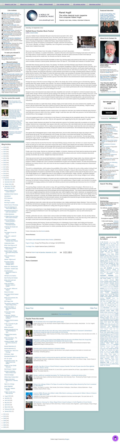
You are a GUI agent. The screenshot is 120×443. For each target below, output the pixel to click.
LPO (112, 306)
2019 (4, 162)
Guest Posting (107, 296)
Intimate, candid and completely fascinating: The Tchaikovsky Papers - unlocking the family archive (59, 375)
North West (109, 316)
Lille (105, 305)
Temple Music (112, 348)
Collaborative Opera (9, 243)
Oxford (102, 325)
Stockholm (102, 346)
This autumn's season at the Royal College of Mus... (11, 304)
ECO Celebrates (8, 198)
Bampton (102, 248)
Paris (109, 326)
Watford (112, 358)
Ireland (107, 299)
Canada (107, 266)
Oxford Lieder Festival (109, 325)
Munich (117, 307)
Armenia (106, 246)
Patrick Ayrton (110, 165)
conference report (104, 277)
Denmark (112, 280)
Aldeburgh (102, 244)
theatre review (114, 352)
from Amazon (108, 205)
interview (102, 299)
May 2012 (7, 402)
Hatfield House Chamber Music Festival (10, 248)
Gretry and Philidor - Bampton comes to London (9, 285)
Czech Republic (115, 278)
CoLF (117, 272)
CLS (105, 272)
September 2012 (9, 186)
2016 (4, 169)
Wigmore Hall (104, 362)
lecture (105, 302)
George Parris (110, 150)
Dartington (106, 280)
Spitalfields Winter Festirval (11, 194)
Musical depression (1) (10, 348)
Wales (101, 358)
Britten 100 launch (8, 327)
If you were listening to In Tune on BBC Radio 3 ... (11, 207)
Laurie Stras (105, 170)
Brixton (105, 258)
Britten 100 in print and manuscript (10, 281)
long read (108, 306)
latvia (117, 301)
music (114, 309)
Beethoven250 (109, 252)
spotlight (115, 344)
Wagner (116, 356)
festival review (107, 288)
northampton (115, 316)
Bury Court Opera (104, 259)
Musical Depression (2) (10, 346)
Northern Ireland (104, 317)
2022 (4, 156)
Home (62, 308)
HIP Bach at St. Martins (10, 275)
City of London (111, 270)
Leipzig (101, 303)
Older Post (93, 308)
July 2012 (7, 398)
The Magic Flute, (30, 246)
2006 (4, 425)
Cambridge (102, 266)
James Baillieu (109, 126)
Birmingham (103, 254)
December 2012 (9, 179)
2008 (4, 420)
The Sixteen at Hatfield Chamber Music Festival (11, 240)
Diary (5, 230)
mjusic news (112, 307)
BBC (106, 251)
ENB (109, 284)
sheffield (102, 340)
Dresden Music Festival (110, 281)
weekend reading (104, 359)
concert (116, 273)
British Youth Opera (104, 256)
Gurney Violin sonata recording (9, 312)
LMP (113, 305)
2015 (4, 171)
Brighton (106, 255)
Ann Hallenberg (113, 162)
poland (101, 329)
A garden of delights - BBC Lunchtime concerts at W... (10, 343)
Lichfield (102, 305)
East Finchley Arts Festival (10, 278)
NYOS (101, 319)
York (104, 365)
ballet (104, 247)
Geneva (112, 291)
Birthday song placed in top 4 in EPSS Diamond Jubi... (11, 331)
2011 (4, 414)
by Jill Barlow (110, 262)
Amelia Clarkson (111, 154)
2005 (4, 427)
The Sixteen (115, 351)
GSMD (102, 296)
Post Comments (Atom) (65, 314)
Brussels (110, 258)
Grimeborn (115, 295)
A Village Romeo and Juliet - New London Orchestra (11, 217)
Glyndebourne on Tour (105, 294)
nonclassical (112, 315)
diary (117, 280)
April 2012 (7, 404)
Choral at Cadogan (9, 374)
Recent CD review (8, 292)
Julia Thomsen (110, 136)
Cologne (102, 273)
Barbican (107, 248)
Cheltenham (108, 269)
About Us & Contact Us (27, 4)
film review (114, 288)
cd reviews (115, 268)
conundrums (111, 277)
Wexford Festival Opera (111, 360)
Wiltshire (116, 362)
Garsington (107, 291)
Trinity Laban (112, 354)
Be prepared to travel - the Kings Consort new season (10, 362)
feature (112, 286)
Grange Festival (114, 294)
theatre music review (105, 352)
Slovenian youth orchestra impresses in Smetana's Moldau (49, 348)
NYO (117, 317)
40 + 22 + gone (8, 358)
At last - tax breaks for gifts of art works (11, 324)
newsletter (102, 315)
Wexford (102, 360)
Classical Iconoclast (115, 221)
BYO (106, 264)
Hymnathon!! (7, 196)
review (101, 333)
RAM (114, 331)
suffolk (112, 347)
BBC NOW (110, 251)
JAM (101, 301)
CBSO (115, 266)
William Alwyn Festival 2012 (11, 377)
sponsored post (109, 344)
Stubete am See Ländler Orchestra (10, 366)
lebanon (101, 302)
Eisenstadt (102, 284)
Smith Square (115, 340)
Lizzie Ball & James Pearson (109, 152)
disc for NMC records (37, 78)
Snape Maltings (104, 341)
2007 (4, 422)
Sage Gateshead (114, 336)
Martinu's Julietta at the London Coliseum (10, 191)
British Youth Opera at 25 (10, 245)
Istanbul (111, 299)
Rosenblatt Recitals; (105, 335)
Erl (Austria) (105, 285)
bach (101, 247)
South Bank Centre (112, 343)
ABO (101, 243)
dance (101, 280)
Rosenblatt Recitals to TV (10, 356)
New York (107, 313)
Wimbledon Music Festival (106, 363)
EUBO (117, 285)
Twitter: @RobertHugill (46, 4)
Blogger (67, 439)
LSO (115, 306)
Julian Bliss (111, 176)
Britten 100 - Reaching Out (11, 266)
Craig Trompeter (106, 146)
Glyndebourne (114, 292)
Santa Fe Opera (112, 337)
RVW (117, 335)
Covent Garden (107, 278)
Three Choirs (103, 354)
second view (115, 339)
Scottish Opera (108, 339)
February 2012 (8, 409)
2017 (4, 167)
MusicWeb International (112, 225)
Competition (109, 273)
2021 (4, 158)
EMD (106, 284)
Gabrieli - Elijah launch (10, 259)
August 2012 (8, 396)
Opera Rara (111, 322)
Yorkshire (108, 365)
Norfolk (116, 315)
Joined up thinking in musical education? (9, 220)
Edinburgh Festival (113, 282)
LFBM (114, 303)
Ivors (117, 299)
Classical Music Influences (106, 80)
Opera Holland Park (105, 320)
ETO (114, 285)
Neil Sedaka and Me (9, 188)
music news (110, 310)
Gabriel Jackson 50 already (11, 205)
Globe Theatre (104, 292)
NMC (108, 315)
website (116, 358)
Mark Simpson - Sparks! (10, 369)
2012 (4, 178)
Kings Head (106, 301)
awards (117, 246)
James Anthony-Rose (107, 158)
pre (114, 329)
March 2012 (8, 407)
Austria (113, 246)
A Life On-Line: (112, 242)
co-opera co (112, 272)
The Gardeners (108, 350)
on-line (107, 319)
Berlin (117, 252)
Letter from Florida (108, 303)
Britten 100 (112, 256)
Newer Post (29, 308)
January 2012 (8, 411)
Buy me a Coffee (111, 91)
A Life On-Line (104, 242)
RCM (117, 331)
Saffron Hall (107, 336)
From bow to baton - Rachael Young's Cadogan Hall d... (9, 263)
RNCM (116, 333)
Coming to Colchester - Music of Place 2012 (10, 372)
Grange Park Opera (106, 295)
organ (114, 323)
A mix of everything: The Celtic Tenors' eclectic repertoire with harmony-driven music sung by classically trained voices (108, 17)
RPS (112, 335)
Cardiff (111, 266)
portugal (106, 329)
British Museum (115, 255)
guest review (115, 296)
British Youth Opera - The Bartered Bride (10, 338)
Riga (111, 333)
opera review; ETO (109, 323)
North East (103, 316)
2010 (4, 416)
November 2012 (9, 182)
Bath (101, 250)
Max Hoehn (109, 133)
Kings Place (112, 301)
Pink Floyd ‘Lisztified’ (9, 202)
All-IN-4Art (108, 244)
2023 (4, 154)
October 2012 (8, 184)
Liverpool (109, 305)
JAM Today (7, 200)
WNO (113, 364)
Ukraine (110, 355)
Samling (106, 337)
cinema (106, 270)
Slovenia (110, 340)
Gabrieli (102, 291)
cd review (108, 268)
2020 (4, 160)
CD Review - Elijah (9, 354)
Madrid (101, 307)
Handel (108, 298)
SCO (117, 337)
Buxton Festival (113, 259)
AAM (117, 242)
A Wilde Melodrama (9, 214)
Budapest (116, 258)
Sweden (116, 347)
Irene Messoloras (111, 129)
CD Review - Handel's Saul (11, 268)
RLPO (113, 333)
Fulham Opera (115, 290)
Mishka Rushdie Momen (111, 166)
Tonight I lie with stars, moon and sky (9, 392)
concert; (116, 275)
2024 (4, 151)
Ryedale (102, 336)
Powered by (109, 118)
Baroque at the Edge (114, 248)
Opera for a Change (9, 384)
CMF (108, 272)
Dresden (102, 281)
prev (117, 329)
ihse (117, 298)
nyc (114, 317)
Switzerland (102, 348)
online (110, 319)
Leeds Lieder (115, 302)
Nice (106, 315)
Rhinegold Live (106, 333)
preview (103, 331)
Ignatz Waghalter (8, 386)
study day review (104, 347)
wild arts (112, 362)
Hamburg (102, 298)
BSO (113, 258)
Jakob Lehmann (111, 174)
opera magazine (114, 320)
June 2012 (7, 400)
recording (116, 332)
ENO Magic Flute (8, 301)
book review (114, 254)
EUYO (101, 286)
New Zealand (112, 313)
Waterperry (107, 358)
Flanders (106, 290)
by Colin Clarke (112, 260)
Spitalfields (103, 344)
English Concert (114, 284)
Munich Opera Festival (104, 309)
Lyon (117, 306)
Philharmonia (103, 327)
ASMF (110, 246)
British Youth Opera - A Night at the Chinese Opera (10, 308)
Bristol (110, 255)
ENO (101, 285)
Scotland (102, 339)
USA (114, 355)
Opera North (103, 322)
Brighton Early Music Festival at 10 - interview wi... (11, 381)
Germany (116, 291)
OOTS (113, 319)
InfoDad (116, 229)
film (110, 288)
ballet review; (115, 247)
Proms (108, 331)
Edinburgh (106, 282)
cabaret (109, 264)
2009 (4, 418)
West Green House (113, 359)
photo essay (109, 327)
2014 (4, 173)
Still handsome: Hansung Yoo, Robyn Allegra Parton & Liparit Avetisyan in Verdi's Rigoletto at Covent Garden (62, 402)
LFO (117, 303)
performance (115, 326)
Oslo (117, 323)
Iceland (113, 298)
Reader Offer (103, 332)
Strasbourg (108, 346)
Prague (110, 329)
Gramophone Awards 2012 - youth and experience (11, 211)
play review (115, 327)
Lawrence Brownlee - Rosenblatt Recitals (9, 224)
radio (112, 331)
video (112, 357)
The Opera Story (107, 351)
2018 (4, 164)
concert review (34, 33)
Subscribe (109, 113)
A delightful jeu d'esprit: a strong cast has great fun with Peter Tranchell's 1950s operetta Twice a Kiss (60, 357)
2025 (4, 149)
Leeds (109, 302)
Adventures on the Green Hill (110, 243)
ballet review (109, 247)
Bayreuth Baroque (108, 250)
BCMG (101, 252)
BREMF (102, 255)
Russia (114, 335)
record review (110, 332)
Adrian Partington (111, 127)
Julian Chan (108, 149)
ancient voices (114, 244)
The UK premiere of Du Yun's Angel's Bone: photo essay (48, 321)
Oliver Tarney (110, 137)
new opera (102, 313)
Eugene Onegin (30, 243)
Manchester (106, 307)
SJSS (106, 340)
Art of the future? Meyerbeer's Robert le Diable (10, 272)
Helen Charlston (114, 131)
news (116, 313)
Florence (109, 290)
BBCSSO (116, 251)
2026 (4, 147)
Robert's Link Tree (10, 4)
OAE (104, 319)
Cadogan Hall (114, 264)
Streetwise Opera (114, 346)
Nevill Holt (116, 312)
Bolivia (109, 254)
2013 (4, 175)
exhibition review (106, 286)
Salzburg (102, 337)
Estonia (110, 285)
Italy (115, 299)
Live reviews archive (63, 4)
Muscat (111, 309)
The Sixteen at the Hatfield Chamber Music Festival (39, 239)
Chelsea (102, 269)
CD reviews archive (79, 4)
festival (43, 231)
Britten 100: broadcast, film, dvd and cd (11, 298)
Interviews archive (94, 4)
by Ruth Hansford (108, 263)
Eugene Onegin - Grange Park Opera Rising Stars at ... (11, 252)
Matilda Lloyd (110, 178)
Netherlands (110, 312)
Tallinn (107, 348)
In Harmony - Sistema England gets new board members (11, 317)
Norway (111, 317)
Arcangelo (102, 246)
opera (117, 319)
